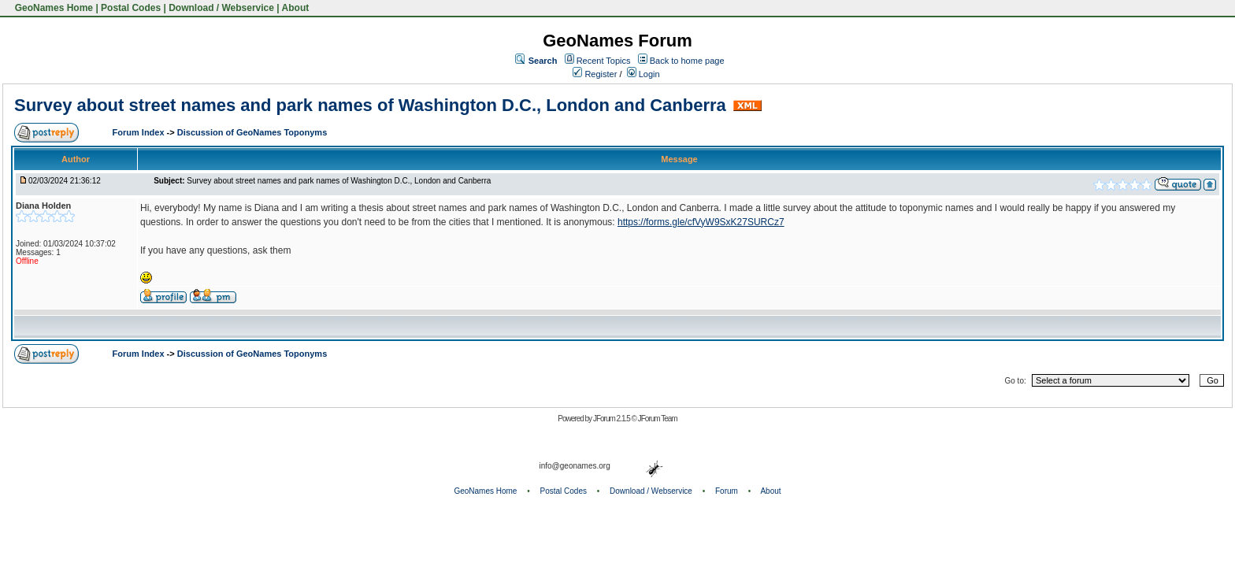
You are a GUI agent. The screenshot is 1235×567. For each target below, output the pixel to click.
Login (643, 74)
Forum (726, 491)
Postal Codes (131, 7)
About (296, 7)
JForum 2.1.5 (612, 418)
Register (595, 74)
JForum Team (657, 418)
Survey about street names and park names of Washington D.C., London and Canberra (370, 105)
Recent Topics (604, 60)
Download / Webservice (221, 7)
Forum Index (140, 132)
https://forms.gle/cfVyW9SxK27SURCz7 (701, 222)
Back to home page (687, 60)
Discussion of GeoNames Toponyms (252, 132)
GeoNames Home (52, 7)
